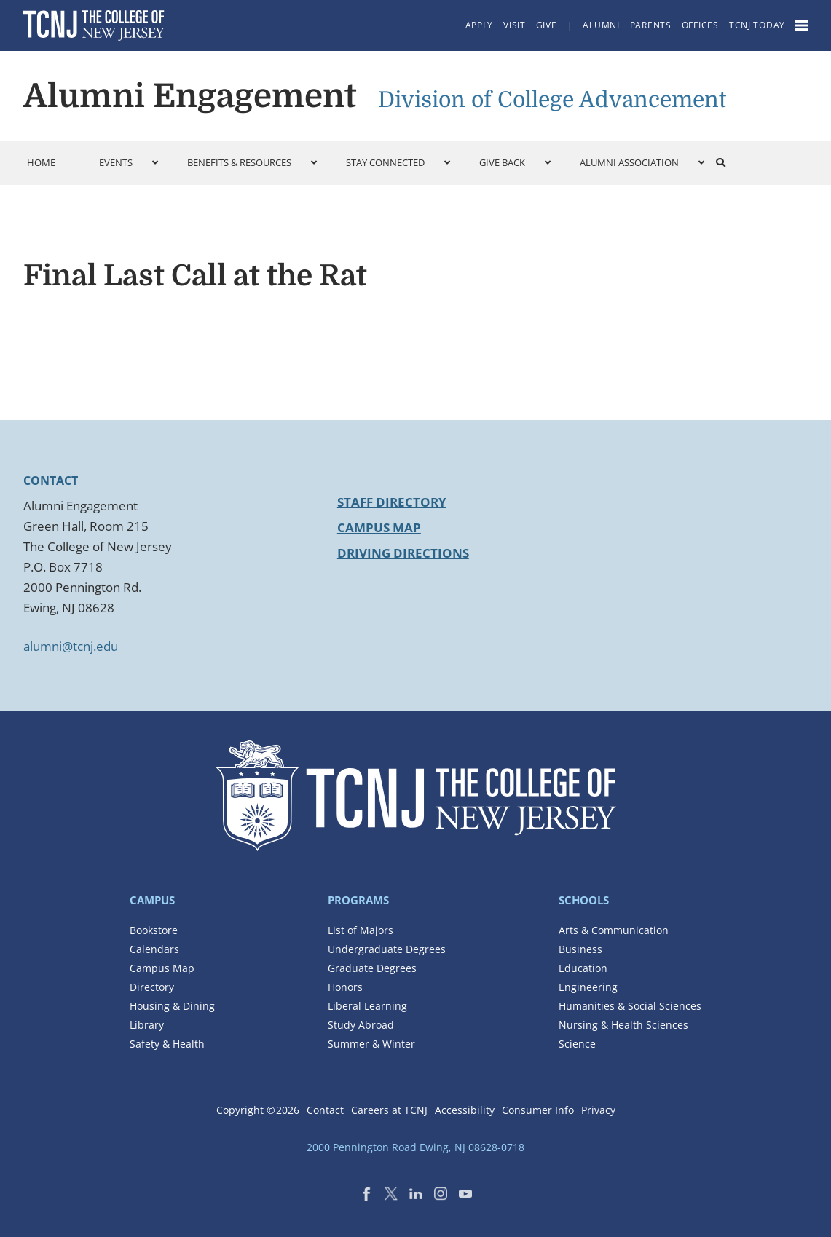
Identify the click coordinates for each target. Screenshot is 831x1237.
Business (580, 949)
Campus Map (379, 527)
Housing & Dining (172, 1006)
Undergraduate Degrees (387, 949)
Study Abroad (361, 1025)
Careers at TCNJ (389, 1110)
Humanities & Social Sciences (630, 1006)
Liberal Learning (367, 1006)
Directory (152, 987)
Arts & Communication (614, 930)
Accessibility (465, 1110)
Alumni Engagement (189, 96)
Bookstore (154, 930)
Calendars (154, 949)
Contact (325, 1110)
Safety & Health (167, 1044)
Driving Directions (403, 553)
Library (147, 1025)
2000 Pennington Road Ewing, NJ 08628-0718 (415, 1147)
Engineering (588, 987)
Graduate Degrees (372, 968)
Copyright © (257, 1110)
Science (577, 1044)
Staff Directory (391, 502)
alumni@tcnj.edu (70, 646)
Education (583, 968)
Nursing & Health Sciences (623, 1025)
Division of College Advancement (552, 99)
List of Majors (360, 930)
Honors (345, 987)
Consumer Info (538, 1110)
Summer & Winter (371, 1044)
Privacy (598, 1110)
